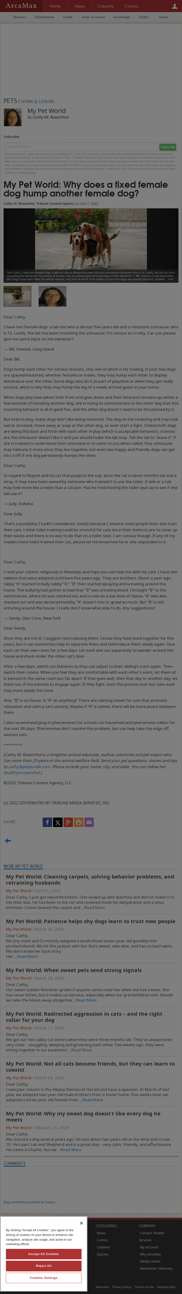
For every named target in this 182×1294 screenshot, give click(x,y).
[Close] (81, 1223)
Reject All (43, 1266)
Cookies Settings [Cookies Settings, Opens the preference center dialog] (44, 1278)
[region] (43, 1254)
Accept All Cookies (43, 1254)
